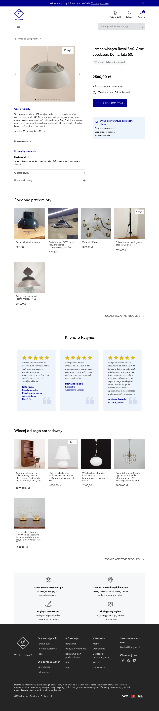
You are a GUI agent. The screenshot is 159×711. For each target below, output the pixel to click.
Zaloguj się (43, 672)
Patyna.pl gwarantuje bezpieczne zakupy (118, 122)
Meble (96, 643)
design (17, 163)
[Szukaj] (141, 26)
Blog (67, 667)
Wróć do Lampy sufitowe (30, 39)
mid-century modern (36, 160)
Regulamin (71, 643)
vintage (22, 160)
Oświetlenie (99, 648)
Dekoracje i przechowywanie (101, 655)
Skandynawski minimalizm (67, 160)
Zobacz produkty (100, 3)
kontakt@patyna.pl (130, 647)
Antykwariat (99, 667)
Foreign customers (47, 648)
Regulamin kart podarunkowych (73, 655)
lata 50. (50, 160)
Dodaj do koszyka (117, 103)
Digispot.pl (46, 696)
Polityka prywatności (75, 648)
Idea (40, 653)
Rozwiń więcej (23, 141)
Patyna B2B (44, 643)
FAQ (67, 662)
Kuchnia (97, 662)
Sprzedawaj (44, 667)
